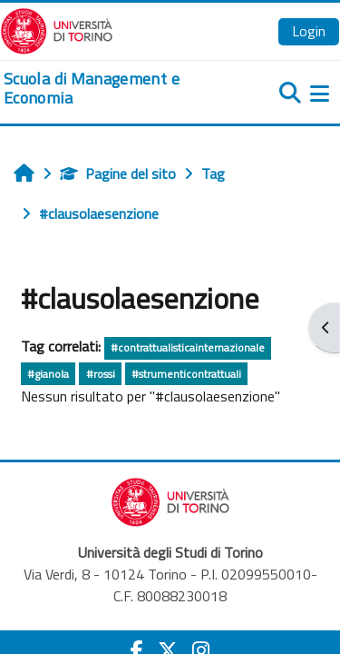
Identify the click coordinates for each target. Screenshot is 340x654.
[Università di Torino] (56, 29)
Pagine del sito (118, 173)
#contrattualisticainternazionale (188, 347)
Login (308, 31)
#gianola (48, 373)
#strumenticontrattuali (186, 373)
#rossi (100, 373)
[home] (113, 88)
